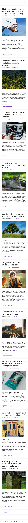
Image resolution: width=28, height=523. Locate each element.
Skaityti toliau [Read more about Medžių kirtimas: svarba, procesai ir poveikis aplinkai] (9, 251)
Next (7, 512)
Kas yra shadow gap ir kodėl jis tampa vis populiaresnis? (14, 414)
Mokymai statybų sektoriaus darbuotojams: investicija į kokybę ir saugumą (14, 363)
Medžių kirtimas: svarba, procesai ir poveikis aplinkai (13, 215)
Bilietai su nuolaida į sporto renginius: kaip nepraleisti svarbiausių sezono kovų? (13, 11)
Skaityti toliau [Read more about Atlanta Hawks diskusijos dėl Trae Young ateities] (15, 350)
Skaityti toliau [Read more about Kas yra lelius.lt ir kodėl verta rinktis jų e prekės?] (18, 300)
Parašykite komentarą (7, 54)
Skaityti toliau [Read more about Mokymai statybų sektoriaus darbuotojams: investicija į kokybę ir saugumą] (19, 401)
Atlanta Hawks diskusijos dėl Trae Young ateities (14, 312)
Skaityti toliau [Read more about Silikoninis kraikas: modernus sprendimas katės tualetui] (14, 203)
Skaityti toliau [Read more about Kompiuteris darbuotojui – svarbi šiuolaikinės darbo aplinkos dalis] (23, 152)
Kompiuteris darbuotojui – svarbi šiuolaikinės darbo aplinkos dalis (13, 114)
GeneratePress (20, 521)
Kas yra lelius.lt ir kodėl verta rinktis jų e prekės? (14, 263)
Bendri (4, 504)
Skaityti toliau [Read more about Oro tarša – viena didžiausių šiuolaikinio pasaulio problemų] (4, 101)
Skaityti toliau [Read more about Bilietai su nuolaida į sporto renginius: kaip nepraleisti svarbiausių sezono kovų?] (8, 49)
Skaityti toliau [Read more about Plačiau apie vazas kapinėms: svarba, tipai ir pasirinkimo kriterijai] (4, 501)
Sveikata (4, 53)
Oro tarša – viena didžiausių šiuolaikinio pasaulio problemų (14, 62)
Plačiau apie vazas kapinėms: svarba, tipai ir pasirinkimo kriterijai (12, 463)
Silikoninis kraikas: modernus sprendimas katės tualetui (14, 165)
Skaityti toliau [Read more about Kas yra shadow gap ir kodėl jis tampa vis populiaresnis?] (9, 450)
